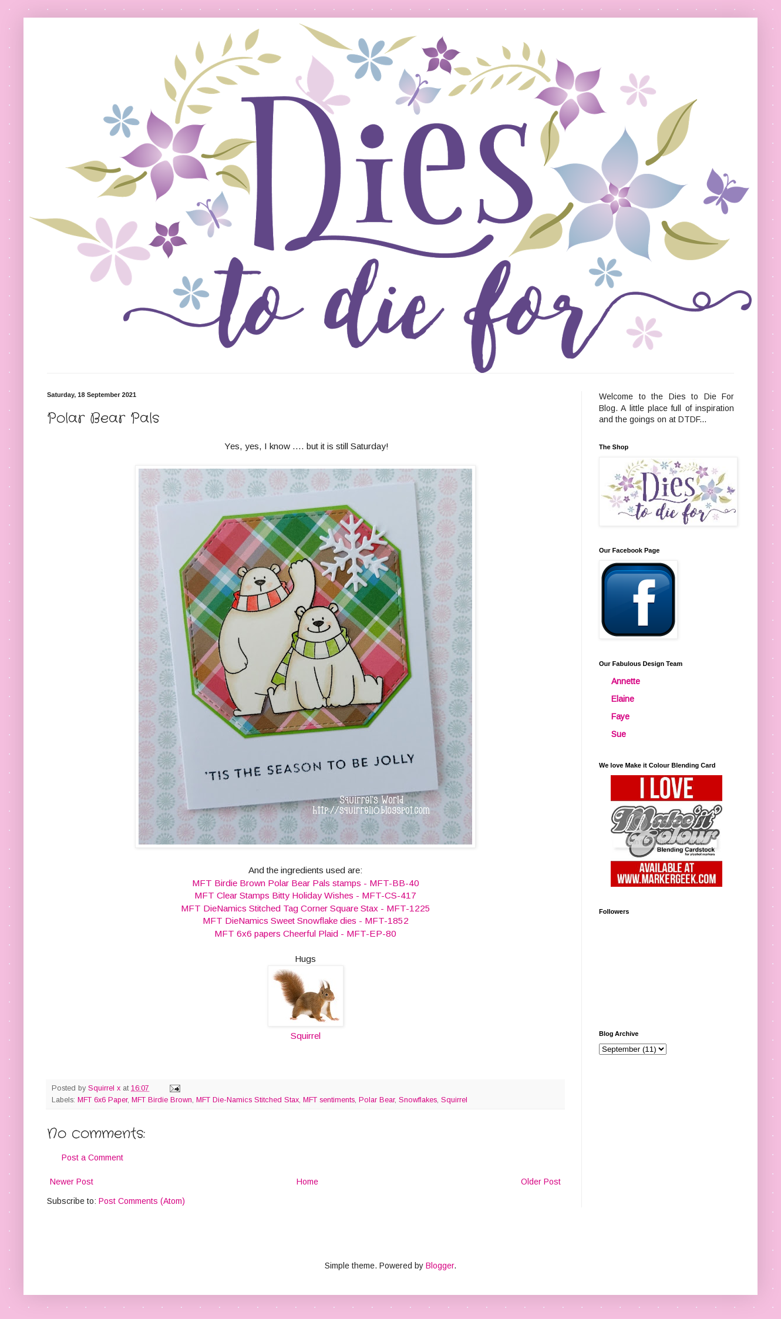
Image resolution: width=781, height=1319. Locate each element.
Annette (625, 681)
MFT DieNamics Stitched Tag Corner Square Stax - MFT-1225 (305, 908)
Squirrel (306, 1036)
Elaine (622, 699)
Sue (618, 734)
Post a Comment (92, 1157)
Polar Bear (377, 1100)
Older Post (541, 1181)
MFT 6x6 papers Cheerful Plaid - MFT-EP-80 (305, 933)
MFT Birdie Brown (162, 1100)
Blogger (440, 1265)
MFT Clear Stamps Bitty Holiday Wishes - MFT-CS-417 (305, 895)
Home (307, 1181)
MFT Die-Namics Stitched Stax (247, 1100)
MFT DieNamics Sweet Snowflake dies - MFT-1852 (306, 921)
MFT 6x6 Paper (102, 1100)
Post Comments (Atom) (142, 1201)
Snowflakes (418, 1100)
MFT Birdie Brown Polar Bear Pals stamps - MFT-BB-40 (305, 883)
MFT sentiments (329, 1100)
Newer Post (71, 1181)
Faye (620, 716)
